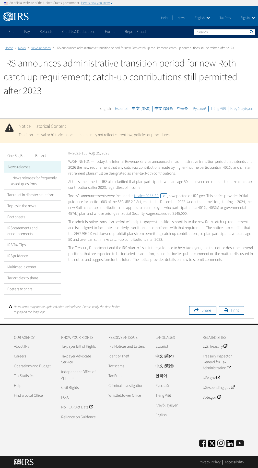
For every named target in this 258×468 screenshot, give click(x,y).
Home (9, 48)
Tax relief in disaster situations (30, 194)
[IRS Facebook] (202, 443)
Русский (199, 108)
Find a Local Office (28, 395)
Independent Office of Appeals (78, 374)
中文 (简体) (141, 108)
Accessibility (234, 461)
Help (164, 17)
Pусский (162, 385)
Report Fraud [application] (135, 31)
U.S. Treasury (215, 346)
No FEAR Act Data (77, 406)
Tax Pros (225, 17)
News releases (41, 48)
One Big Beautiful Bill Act (26, 155)
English (202, 17)
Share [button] (206, 310)
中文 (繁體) (163, 108)
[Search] (224, 32)
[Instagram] (220, 443)
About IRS (21, 346)
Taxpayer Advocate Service (76, 358)
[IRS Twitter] (212, 445)
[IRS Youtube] (240, 443)
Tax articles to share (22, 277)
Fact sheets (16, 216)
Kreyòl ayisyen (241, 108)
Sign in (248, 17)
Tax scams (116, 365)
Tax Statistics (24, 375)
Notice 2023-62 (150, 196)
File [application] (11, 31)
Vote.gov (212, 397)
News (181, 17)
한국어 (183, 108)
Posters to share (20, 288)
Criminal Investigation (125, 385)
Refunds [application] (46, 31)
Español (121, 108)
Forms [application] (110, 31)
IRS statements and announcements (22, 230)
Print (235, 310)
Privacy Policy (210, 461)
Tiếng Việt (218, 108)
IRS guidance (17, 255)
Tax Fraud (116, 375)
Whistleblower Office (124, 395)
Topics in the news (21, 205)
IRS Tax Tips (16, 244)
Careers (20, 355)
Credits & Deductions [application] (78, 31)
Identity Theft (118, 355)
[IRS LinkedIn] (230, 445)
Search (251, 32)
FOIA (65, 397)
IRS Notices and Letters (126, 346)
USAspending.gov (219, 387)
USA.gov (211, 377)
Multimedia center (21, 266)
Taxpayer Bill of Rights (78, 346)
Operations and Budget (32, 365)
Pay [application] (27, 31)
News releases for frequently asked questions (33, 180)
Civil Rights (70, 387)
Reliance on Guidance (78, 416)
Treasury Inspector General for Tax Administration (217, 361)
